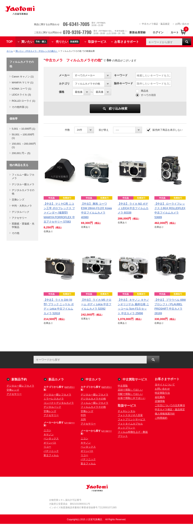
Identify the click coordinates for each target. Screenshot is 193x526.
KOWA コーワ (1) (21, 88)
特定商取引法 (162, 392)
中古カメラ (93, 379)
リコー (47, 446)
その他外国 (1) (20, 107)
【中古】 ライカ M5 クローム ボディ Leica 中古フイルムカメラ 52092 (96, 304)
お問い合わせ (182, 24)
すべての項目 (148, 95)
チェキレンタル (126, 411)
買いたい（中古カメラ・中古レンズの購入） (36, 51)
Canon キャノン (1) (23, 76)
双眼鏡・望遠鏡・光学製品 (23, 225)
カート (175, 32)
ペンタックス (51, 438)
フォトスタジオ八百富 (130, 415)
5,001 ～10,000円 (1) (23, 128)
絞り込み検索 (115, 108)
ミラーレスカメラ (54, 398)
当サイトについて (165, 384)
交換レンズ (18, 199)
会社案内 (160, 397)
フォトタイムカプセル (130, 423)
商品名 (144, 90)
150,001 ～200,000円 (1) (24, 145)
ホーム (10, 51)
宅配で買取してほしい (130, 394)
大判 (83, 419)
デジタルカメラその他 (23, 192)
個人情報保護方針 (165, 413)
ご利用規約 (161, 417)
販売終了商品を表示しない (167, 129)
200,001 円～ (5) (21, 153)
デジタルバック (20, 211)
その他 (15, 233)
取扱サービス (97, 41)
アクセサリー (19, 217)
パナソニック (51, 451)
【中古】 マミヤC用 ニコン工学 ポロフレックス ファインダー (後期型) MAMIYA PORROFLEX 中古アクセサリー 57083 (59, 212)
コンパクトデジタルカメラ (59, 402)
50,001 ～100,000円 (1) (23, 136)
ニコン (47, 430)
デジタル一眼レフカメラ (20, 385)
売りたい (68, 42)
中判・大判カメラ (22, 205)
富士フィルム (51, 455)
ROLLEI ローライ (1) (23, 100)
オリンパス (50, 442)
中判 (83, 415)
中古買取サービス (135, 379)
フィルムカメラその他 (93, 406)
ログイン (158, 32)
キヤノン (49, 434)
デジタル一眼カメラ (23, 184)
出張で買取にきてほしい (131, 398)
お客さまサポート (126, 41)
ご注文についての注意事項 (170, 405)
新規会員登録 (137, 32)
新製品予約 (19, 379)
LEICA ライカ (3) (21, 94)
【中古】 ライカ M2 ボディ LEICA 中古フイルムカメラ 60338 (133, 208)
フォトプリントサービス (131, 419)
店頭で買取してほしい (130, 389)
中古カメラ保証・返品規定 (156, 24)
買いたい (34, 42)
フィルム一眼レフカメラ (23, 176)
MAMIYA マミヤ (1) (22, 82)
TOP (9, 41)
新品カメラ (56, 379)
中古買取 (123, 385)
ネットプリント (126, 427)
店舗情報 (160, 401)
